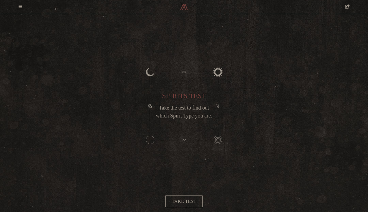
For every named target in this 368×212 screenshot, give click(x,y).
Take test (184, 201)
